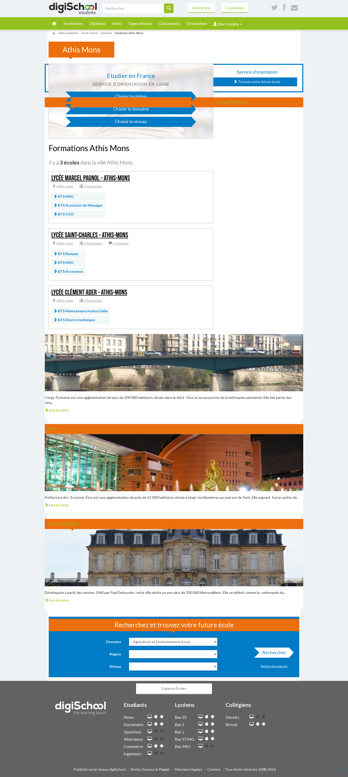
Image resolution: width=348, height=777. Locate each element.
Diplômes (97, 23)
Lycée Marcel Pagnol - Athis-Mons (90, 178)
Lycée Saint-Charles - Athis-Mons (89, 235)
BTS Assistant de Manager (78, 205)
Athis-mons (62, 186)
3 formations (91, 186)
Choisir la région (109, 97)
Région (115, 654)
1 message (118, 243)
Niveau (115, 666)
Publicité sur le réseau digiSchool (99, 769)
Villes (116, 23)
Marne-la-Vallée (64, 523)
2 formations (91, 300)
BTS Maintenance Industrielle (81, 311)
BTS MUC (64, 196)
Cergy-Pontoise (232, 102)
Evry (53, 428)
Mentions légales (188, 769)
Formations (73, 23)
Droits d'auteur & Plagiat (150, 769)
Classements (169, 23)
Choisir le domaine (110, 110)
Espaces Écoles (174, 688)
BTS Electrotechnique (74, 320)
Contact (214, 769)
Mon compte (227, 24)
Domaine (113, 642)
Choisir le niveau (109, 123)
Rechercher (272, 654)
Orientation (197, 23)
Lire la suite (57, 410)
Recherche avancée (274, 666)
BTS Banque (66, 254)
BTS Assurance (68, 271)
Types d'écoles (140, 23)
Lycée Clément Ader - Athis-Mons (89, 292)
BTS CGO (64, 214)
